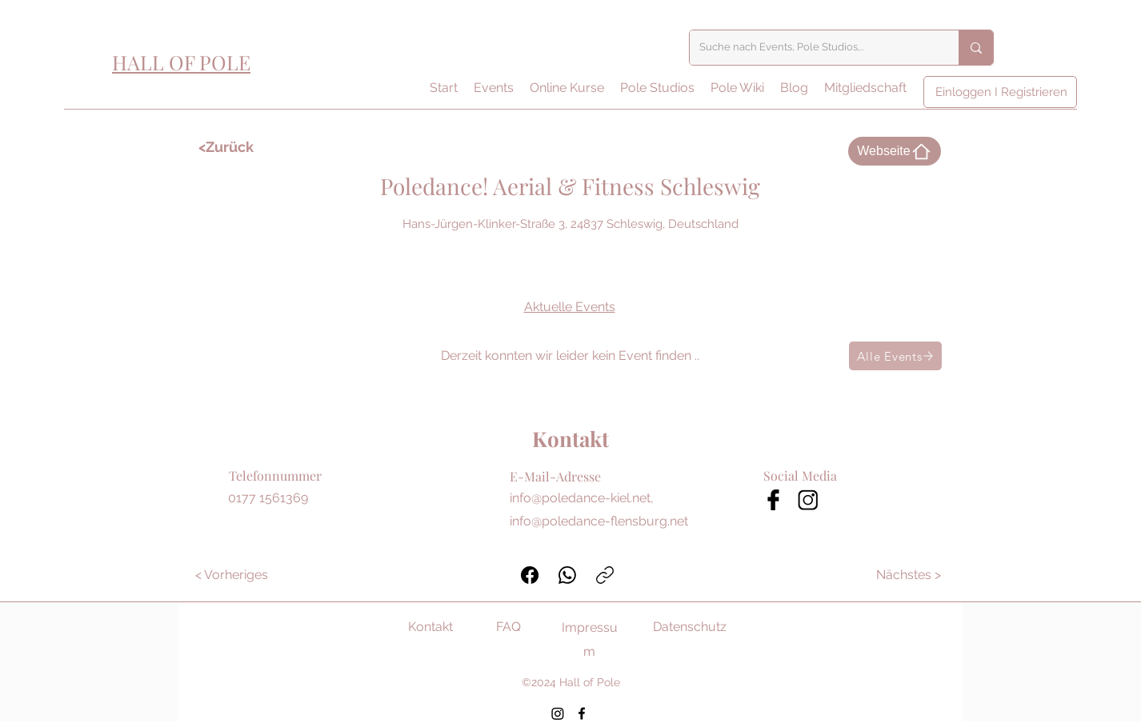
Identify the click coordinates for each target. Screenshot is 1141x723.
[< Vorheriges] (231, 575)
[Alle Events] (895, 356)
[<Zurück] (244, 147)
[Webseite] (894, 151)
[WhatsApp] (567, 575)
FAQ (508, 626)
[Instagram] (558, 713)
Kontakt (430, 626)
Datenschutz (690, 626)
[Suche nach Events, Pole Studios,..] (812, 47)
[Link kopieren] (605, 575)
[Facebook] (529, 575)
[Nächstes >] (909, 575)
